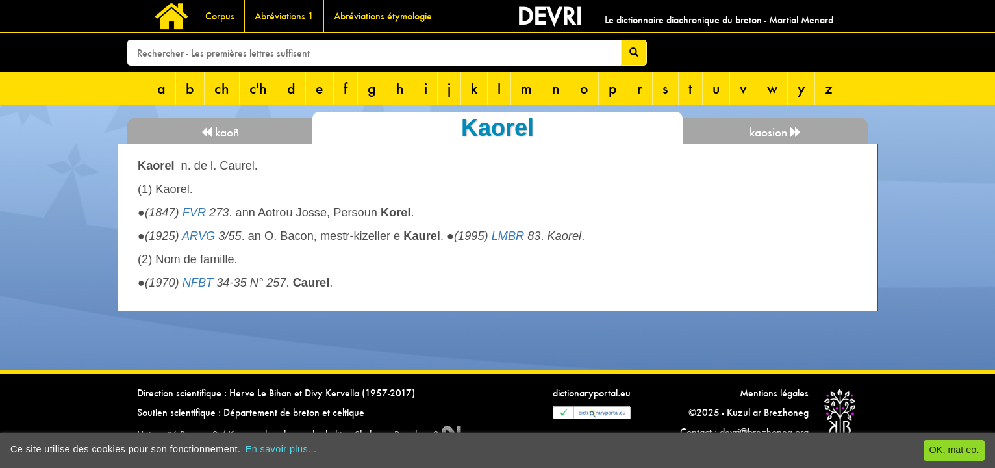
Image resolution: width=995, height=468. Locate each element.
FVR (194, 212)
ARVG (198, 235)
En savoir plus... (281, 449)
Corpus (219, 16)
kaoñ (220, 132)
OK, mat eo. (954, 450)
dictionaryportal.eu (592, 393)
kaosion (775, 132)
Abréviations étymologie (383, 16)
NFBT (198, 282)
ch (221, 88)
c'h (258, 88)
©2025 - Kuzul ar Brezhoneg (748, 412)
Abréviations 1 (284, 16)
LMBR (508, 235)
